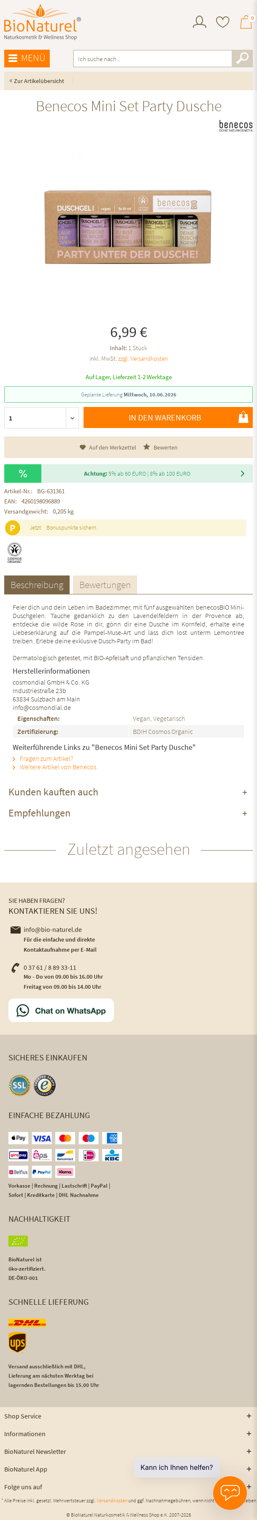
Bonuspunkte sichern (71, 527)
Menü (27, 58)
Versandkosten (112, 1500)
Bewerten (160, 447)
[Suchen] (242, 58)
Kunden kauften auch (53, 791)
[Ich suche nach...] (163, 58)
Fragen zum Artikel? (43, 758)
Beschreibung (37, 584)
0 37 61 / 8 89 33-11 (43, 967)
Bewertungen (105, 584)
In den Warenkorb (189, 417)
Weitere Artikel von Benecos (54, 767)
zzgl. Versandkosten (143, 358)
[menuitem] (199, 23)
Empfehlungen (39, 812)
